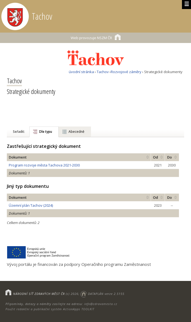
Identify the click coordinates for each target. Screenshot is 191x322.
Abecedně (76, 131)
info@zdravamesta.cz (100, 304)
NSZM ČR (96, 37)
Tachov (103, 71)
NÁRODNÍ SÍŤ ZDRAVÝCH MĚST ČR (39, 294)
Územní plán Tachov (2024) (31, 205)
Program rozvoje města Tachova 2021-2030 (44, 165)
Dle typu (45, 131)
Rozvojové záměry (126, 71)
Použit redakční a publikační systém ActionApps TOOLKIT (49, 309)
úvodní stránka (81, 71)
